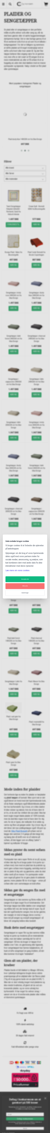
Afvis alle (25, 586)
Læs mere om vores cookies (17, 570)
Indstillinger (25, 593)
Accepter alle (25, 579)
